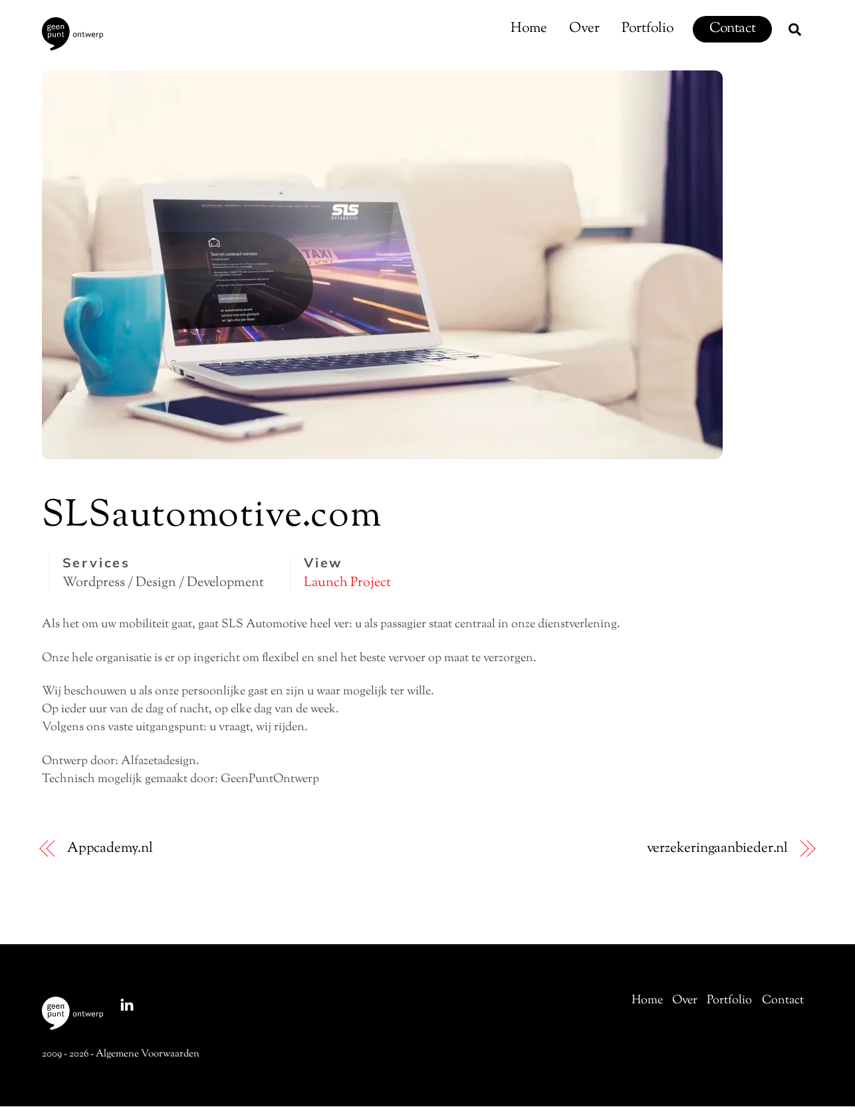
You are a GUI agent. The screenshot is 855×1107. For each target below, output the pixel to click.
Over (584, 29)
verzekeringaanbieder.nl (718, 849)
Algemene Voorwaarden (147, 1055)
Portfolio (647, 29)
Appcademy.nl (110, 849)
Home (529, 29)
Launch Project (347, 583)
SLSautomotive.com (212, 517)
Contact (732, 29)
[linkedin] (127, 1005)
